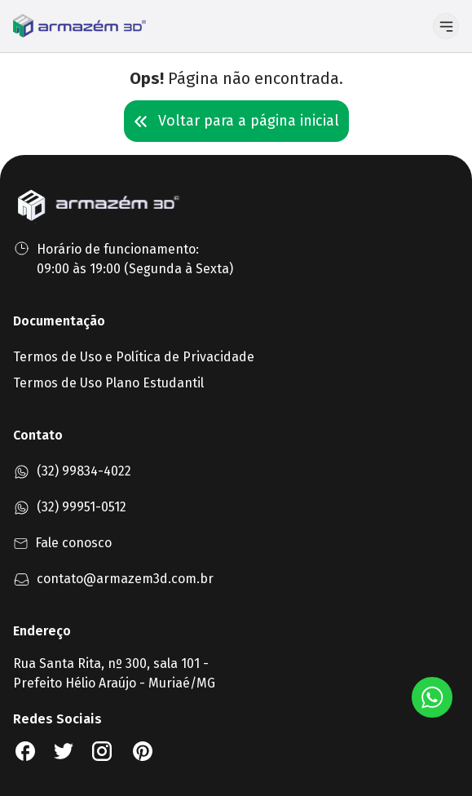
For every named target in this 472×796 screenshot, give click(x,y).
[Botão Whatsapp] (432, 697)
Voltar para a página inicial (236, 121)
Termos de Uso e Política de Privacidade (133, 357)
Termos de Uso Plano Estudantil (108, 383)
